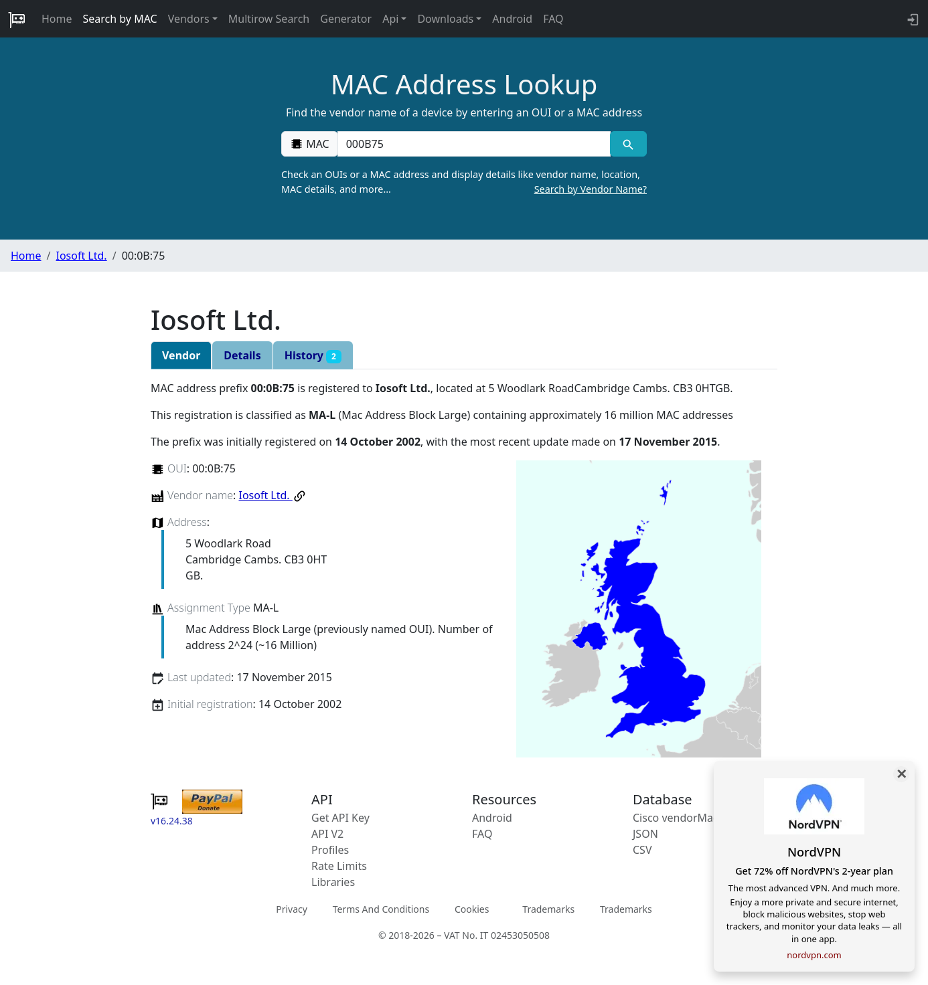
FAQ (553, 18)
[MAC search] (628, 144)
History (313, 355)
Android (512, 18)
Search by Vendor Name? (590, 189)
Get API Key (340, 817)
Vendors (189, 18)
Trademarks (548, 909)
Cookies (472, 909)
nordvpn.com (814, 955)
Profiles (330, 849)
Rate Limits (339, 866)
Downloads (445, 18)
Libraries (333, 882)
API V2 (327, 833)
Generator (346, 18)
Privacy (291, 909)
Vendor (181, 355)
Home (57, 18)
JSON (645, 833)
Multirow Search (268, 18)
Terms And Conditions (381, 909)
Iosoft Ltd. (81, 255)
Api (390, 18)
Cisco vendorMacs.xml (689, 817)
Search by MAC (120, 18)
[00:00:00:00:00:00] (474, 144)
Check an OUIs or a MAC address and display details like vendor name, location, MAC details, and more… (464, 182)
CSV (642, 849)
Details (242, 355)
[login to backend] (911, 19)
